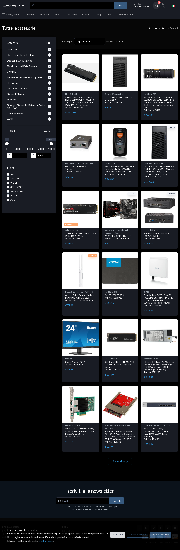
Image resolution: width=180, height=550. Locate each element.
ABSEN (13, 195)
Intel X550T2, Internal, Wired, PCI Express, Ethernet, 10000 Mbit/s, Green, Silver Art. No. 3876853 (79, 432)
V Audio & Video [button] (29, 113)
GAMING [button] (29, 71)
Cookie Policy (46, 540)
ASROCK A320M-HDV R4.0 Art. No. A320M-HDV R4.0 (118, 237)
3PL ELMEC (15, 178)
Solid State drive (71, 230)
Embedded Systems (152, 230)
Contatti (86, 14)
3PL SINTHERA (17, 191)
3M (12, 174)
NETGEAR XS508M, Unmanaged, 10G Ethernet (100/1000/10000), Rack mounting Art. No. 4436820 (156, 433)
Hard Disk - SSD (71, 94)
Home (30, 14)
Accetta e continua (161, 534)
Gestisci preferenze (137, 534)
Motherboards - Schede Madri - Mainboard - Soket (117, 231)
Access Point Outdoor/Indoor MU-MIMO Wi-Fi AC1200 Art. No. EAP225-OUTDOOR (79, 298)
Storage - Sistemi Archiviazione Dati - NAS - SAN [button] (29, 106)
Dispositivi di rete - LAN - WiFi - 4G (79, 163)
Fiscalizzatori (110, 163)
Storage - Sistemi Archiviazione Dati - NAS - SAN (119, 426)
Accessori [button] (29, 49)
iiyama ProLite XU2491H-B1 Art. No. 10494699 (78, 363)
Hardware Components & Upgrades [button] (29, 77)
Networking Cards (72, 425)
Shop (109, 14)
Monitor (68, 359)
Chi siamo (72, 14)
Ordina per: (67, 41)
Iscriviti (117, 500)
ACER (13, 200)
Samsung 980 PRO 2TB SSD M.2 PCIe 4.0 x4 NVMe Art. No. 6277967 (80, 236)
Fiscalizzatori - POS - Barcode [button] (29, 66)
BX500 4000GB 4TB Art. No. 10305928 (114, 296)
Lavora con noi (125, 14)
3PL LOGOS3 (16, 187)
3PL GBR (14, 182)
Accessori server (151, 359)
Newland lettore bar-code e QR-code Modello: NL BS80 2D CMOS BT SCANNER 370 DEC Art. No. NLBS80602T (120, 170)
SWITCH (147, 292)
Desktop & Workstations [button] (29, 60)
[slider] (7, 143)
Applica (47, 131)
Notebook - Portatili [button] (29, 88)
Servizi (57, 14)
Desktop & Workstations (114, 94)
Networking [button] (29, 83)
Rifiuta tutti (118, 534)
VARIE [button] (29, 119)
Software (44, 14)
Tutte (48, 43)
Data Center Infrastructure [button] (29, 55)
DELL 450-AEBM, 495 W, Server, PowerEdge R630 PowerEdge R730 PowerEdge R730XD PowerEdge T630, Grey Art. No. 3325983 (159, 367)
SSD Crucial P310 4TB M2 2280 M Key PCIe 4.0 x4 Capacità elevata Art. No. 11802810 (119, 366)
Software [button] (29, 99)
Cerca (121, 5)
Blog (99, 14)
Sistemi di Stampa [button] (29, 94)
